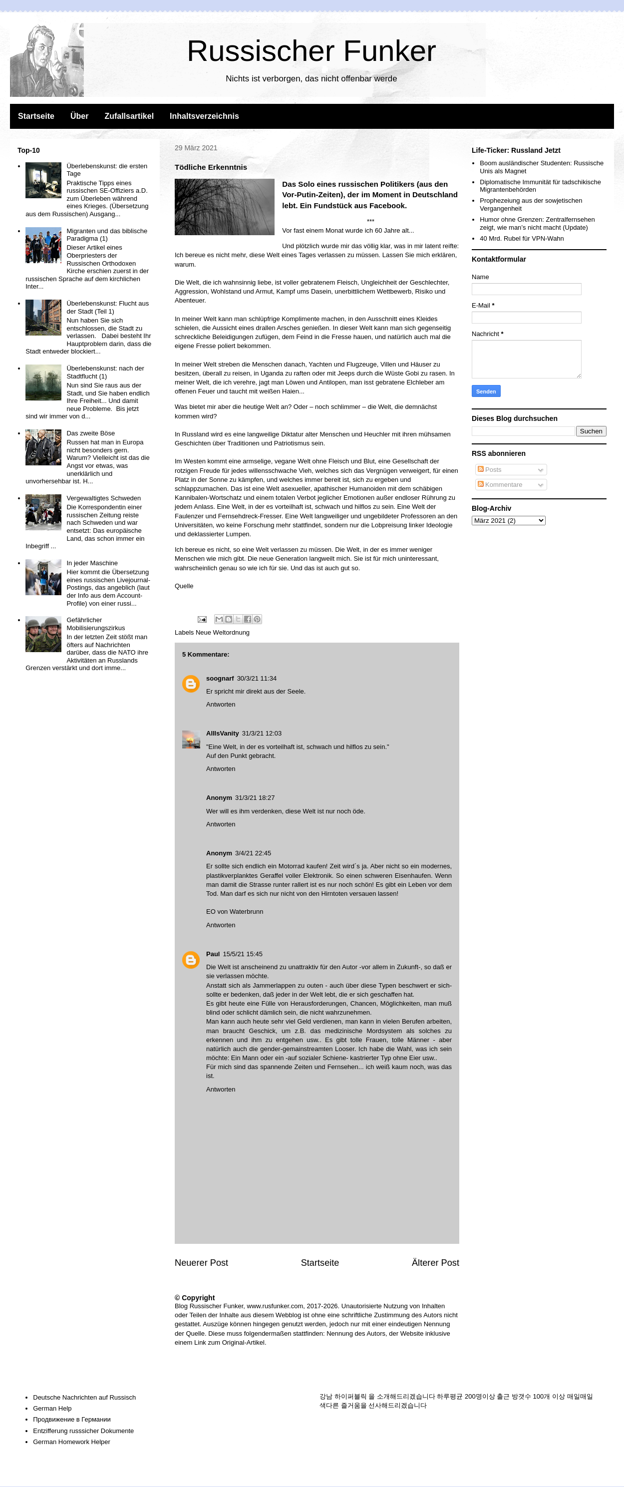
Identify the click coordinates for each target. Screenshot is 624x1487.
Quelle (184, 586)
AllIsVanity (222, 733)
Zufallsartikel (129, 116)
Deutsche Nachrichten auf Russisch (84, 1397)
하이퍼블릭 (350, 1396)
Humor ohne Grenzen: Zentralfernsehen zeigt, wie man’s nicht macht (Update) (537, 223)
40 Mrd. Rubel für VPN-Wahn (522, 238)
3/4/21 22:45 (253, 853)
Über (79, 116)
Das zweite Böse (90, 433)
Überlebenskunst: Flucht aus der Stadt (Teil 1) (107, 307)
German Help (52, 1408)
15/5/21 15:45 (243, 954)
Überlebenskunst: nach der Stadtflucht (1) (105, 372)
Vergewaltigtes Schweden (103, 498)
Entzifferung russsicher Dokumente (83, 1431)
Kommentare (500, 484)
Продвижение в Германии (72, 1419)
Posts (490, 469)
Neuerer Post (201, 1263)
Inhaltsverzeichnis (204, 116)
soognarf (220, 678)
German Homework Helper (71, 1442)
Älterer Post (435, 1263)
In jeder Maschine (92, 563)
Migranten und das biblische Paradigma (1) (106, 235)
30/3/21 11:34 (257, 678)
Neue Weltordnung (223, 632)
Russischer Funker (311, 50)
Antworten (221, 704)
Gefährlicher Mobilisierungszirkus (95, 624)
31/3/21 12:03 (262, 733)
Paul (213, 954)
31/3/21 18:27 (255, 797)
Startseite (36, 116)
